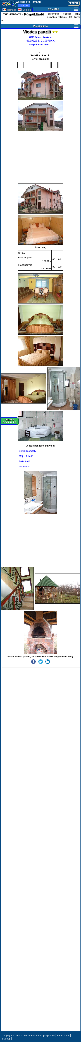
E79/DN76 (15, 14)
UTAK (5, 14)
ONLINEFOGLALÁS (9, 421)
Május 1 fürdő (26, 456)
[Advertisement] (40, 157)
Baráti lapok (63, 1035)
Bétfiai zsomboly (27, 451)
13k (24, 5)
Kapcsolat (49, 1035)
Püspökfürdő (33, 14)
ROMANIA (63, 9)
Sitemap (6, 1038)
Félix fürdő (24, 461)
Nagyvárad (24, 466)
